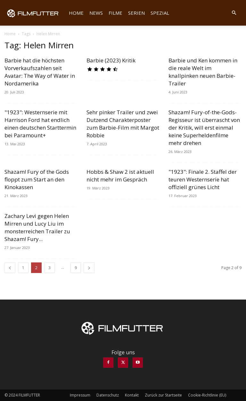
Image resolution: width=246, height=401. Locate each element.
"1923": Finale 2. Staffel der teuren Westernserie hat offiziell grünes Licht (202, 179)
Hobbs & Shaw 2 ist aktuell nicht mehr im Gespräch (120, 175)
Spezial (160, 13)
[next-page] (89, 267)
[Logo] (35, 13)
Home (76, 13)
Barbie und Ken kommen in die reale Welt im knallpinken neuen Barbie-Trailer (202, 72)
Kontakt (132, 395)
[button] (234, 12)
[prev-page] (9, 267)
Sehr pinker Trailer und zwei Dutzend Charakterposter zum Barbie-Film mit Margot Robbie (122, 123)
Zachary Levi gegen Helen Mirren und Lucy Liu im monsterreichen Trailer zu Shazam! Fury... (37, 227)
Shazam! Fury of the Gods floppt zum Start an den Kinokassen (36, 179)
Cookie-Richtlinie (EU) (207, 395)
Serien (136, 13)
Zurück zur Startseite (163, 395)
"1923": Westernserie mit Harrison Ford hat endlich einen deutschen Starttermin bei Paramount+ (40, 123)
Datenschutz (107, 395)
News (96, 13)
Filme (115, 13)
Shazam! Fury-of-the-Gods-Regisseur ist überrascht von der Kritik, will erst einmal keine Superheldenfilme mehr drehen (204, 127)
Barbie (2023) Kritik (110, 60)
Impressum (80, 395)
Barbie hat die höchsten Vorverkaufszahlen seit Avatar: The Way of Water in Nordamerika (39, 72)
